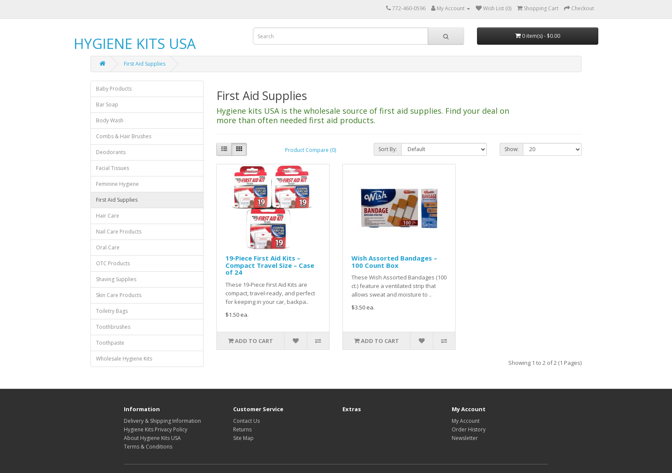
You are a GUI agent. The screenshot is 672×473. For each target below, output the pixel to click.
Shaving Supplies (116, 279)
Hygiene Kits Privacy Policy (155, 429)
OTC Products (113, 263)
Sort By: (387, 149)
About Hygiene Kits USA (152, 438)
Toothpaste (110, 342)
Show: (511, 149)
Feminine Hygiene (117, 184)
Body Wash (109, 120)
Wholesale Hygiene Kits (124, 358)
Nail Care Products (118, 231)
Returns (242, 429)
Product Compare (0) (310, 150)
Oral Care (108, 247)
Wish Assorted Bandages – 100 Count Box (394, 262)
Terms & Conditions (148, 446)
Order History (469, 429)
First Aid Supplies (144, 63)
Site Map (243, 438)
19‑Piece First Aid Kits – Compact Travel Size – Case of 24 (269, 265)
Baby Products (114, 88)
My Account (466, 420)
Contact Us (246, 420)
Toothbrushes (113, 326)
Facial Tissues (112, 168)
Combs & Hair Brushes (123, 136)
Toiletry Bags (112, 311)
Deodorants (111, 152)
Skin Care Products (118, 295)
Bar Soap (107, 104)
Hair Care (107, 215)
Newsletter (465, 438)
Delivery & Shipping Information (162, 420)
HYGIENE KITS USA (135, 43)
